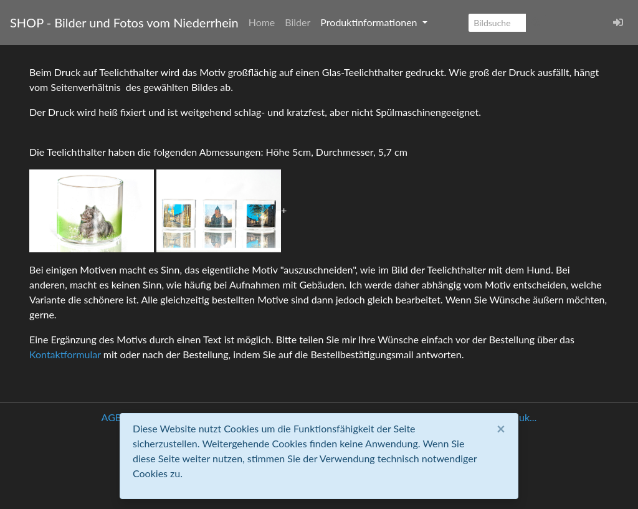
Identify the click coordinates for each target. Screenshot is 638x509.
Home (262, 22)
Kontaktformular (65, 354)
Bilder (297, 22)
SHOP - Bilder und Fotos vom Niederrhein (124, 22)
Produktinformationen (369, 22)
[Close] (501, 429)
